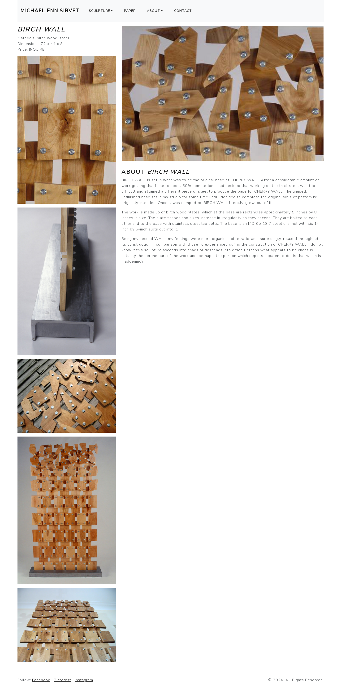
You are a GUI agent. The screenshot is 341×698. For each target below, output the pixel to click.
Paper (130, 11)
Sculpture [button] (99, 11)
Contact (183, 11)
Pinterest (62, 680)
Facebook (41, 680)
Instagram (84, 680)
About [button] (153, 11)
